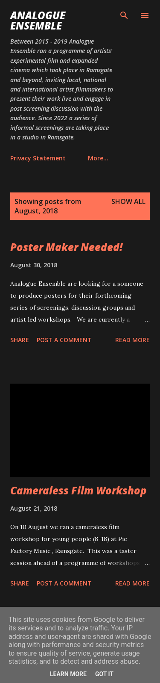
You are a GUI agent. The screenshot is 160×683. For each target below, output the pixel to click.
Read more (132, 340)
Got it (104, 674)
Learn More (68, 674)
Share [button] (19, 340)
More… (98, 158)
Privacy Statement (38, 158)
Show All (128, 201)
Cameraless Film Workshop (78, 490)
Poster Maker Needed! (66, 247)
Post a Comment (64, 340)
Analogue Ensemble (37, 20)
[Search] (124, 15)
